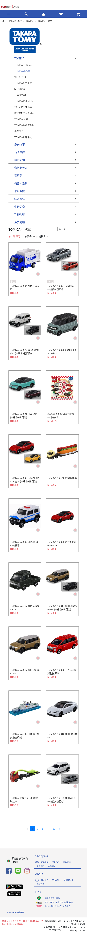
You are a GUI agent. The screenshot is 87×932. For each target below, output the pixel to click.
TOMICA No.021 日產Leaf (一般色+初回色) (23, 415)
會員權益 (52, 866)
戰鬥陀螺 (19, 160)
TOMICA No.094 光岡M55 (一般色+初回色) (60, 287)
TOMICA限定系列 (23, 137)
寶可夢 (18, 176)
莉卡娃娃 (19, 152)
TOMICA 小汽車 (22, 71)
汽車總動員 (20, 95)
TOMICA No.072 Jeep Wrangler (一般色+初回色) (24, 351)
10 (54, 828)
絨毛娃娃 (19, 199)
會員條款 (40, 866)
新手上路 (44, 862)
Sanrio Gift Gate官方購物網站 (57, 906)
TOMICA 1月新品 (23, 65)
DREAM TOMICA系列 (25, 113)
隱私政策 (40, 884)
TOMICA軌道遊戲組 (24, 125)
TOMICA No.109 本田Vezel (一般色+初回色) (61, 799)
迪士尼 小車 (20, 77)
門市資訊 (56, 880)
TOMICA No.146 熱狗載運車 (62, 478)
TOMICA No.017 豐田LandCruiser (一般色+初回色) (62, 607)
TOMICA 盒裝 (21, 119)
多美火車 (19, 144)
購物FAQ (55, 862)
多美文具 (19, 131)
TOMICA (19, 58)
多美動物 (19, 222)
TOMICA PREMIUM (23, 101)
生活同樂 (19, 207)
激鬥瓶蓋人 (20, 168)
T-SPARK (19, 214)
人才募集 (67, 880)
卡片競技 (19, 191)
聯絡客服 (67, 862)
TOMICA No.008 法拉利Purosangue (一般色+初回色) (24, 479)
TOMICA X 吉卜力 (23, 83)
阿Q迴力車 (19, 89)
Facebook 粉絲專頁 (15, 912)
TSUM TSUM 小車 (23, 107)
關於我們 (44, 880)
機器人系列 (20, 183)
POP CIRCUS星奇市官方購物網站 (59, 902)
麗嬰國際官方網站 (52, 898)
